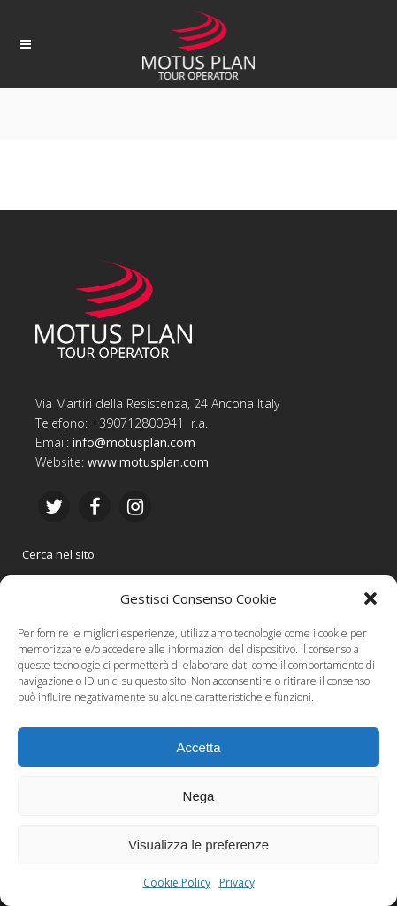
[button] (370, 598)
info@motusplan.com (134, 442)
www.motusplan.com (148, 461)
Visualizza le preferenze (198, 844)
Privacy (237, 882)
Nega (199, 795)
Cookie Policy (176, 882)
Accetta (198, 747)
